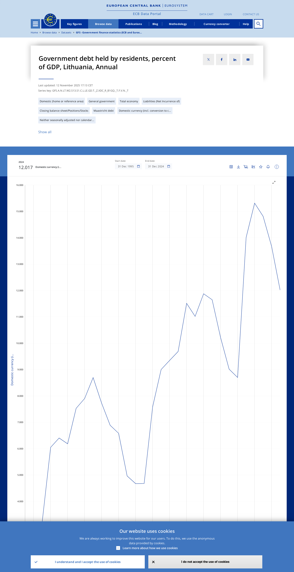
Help (246, 24)
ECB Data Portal (147, 13)
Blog (155, 24)
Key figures (74, 24)
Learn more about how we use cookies (150, 548)
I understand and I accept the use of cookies (88, 562)
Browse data (103, 24)
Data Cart (207, 14)
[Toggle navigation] (35, 24)
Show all (45, 132)
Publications (133, 24)
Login (228, 14)
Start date (120, 160)
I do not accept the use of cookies (205, 561)
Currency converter (217, 24)
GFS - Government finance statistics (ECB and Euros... (109, 32)
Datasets (66, 32)
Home (34, 32)
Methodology (178, 24)
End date (150, 160)
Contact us (251, 14)
